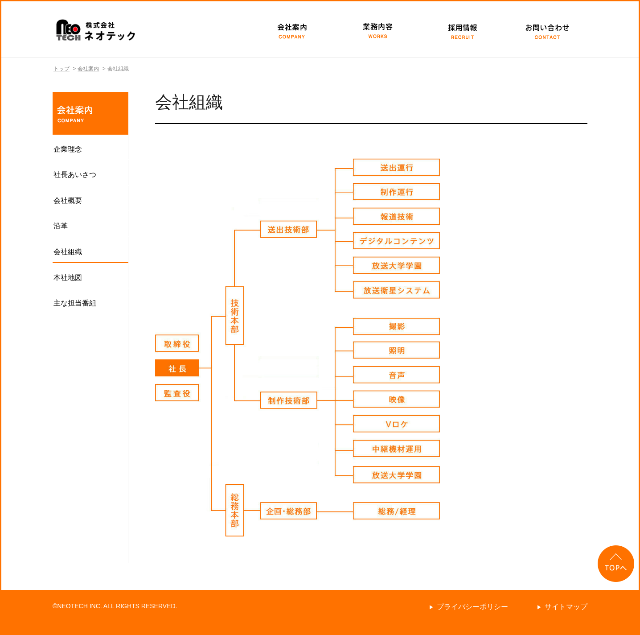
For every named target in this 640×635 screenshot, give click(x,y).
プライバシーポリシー (472, 606)
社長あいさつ (74, 174)
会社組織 (67, 252)
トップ (61, 69)
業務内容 (375, 29)
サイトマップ (566, 606)
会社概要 (67, 200)
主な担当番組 (74, 303)
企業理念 (67, 149)
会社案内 (291, 29)
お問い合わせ (545, 29)
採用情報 (460, 29)
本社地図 (67, 277)
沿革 (60, 226)
